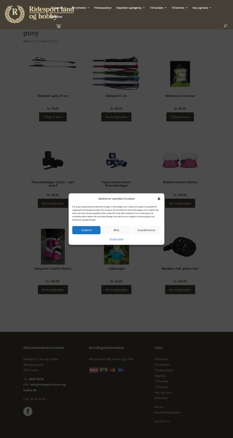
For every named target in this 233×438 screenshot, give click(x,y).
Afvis (116, 230)
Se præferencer (147, 230)
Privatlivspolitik (116, 239)
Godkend (86, 230)
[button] (159, 199)
